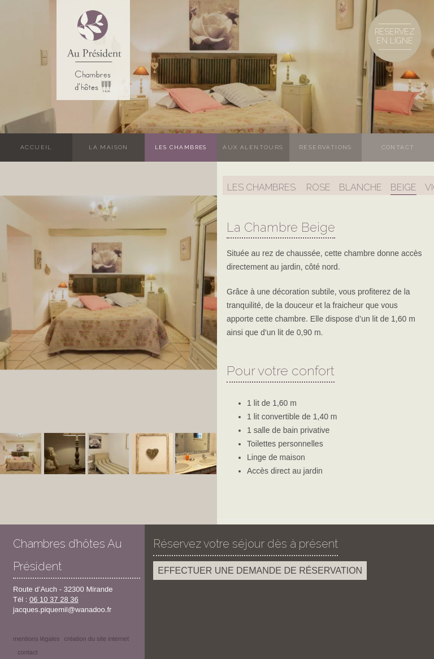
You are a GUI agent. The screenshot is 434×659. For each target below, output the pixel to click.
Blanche (360, 187)
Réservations (325, 147)
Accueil (36, 147)
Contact (398, 147)
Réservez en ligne (395, 36)
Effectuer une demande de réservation (260, 570)
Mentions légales (36, 638)
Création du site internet (96, 638)
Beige (403, 187)
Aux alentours (253, 147)
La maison (108, 147)
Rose (318, 187)
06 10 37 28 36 (54, 599)
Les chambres (181, 147)
